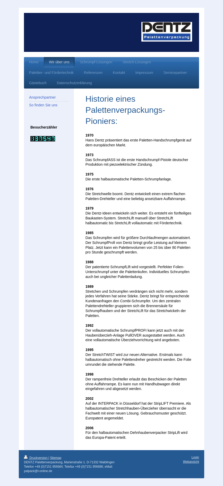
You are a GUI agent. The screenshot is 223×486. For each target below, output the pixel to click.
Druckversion (36, 458)
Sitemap (55, 458)
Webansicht (191, 462)
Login (195, 457)
